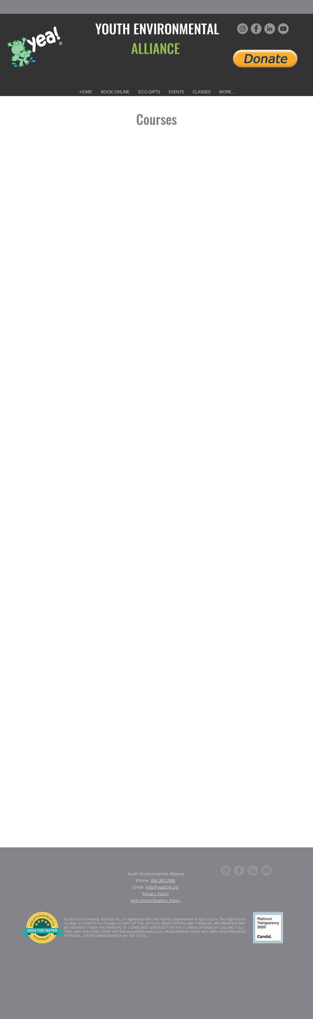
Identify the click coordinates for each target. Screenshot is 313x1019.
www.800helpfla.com (145, 932)
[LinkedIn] (269, 28)
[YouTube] (283, 28)
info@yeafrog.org (162, 887)
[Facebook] (256, 28)
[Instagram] (242, 28)
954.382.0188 (163, 880)
